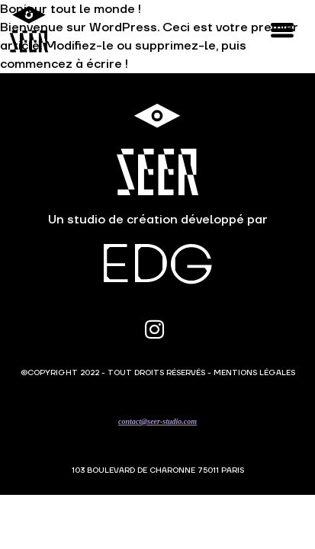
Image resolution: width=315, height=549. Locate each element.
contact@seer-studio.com (157, 421)
